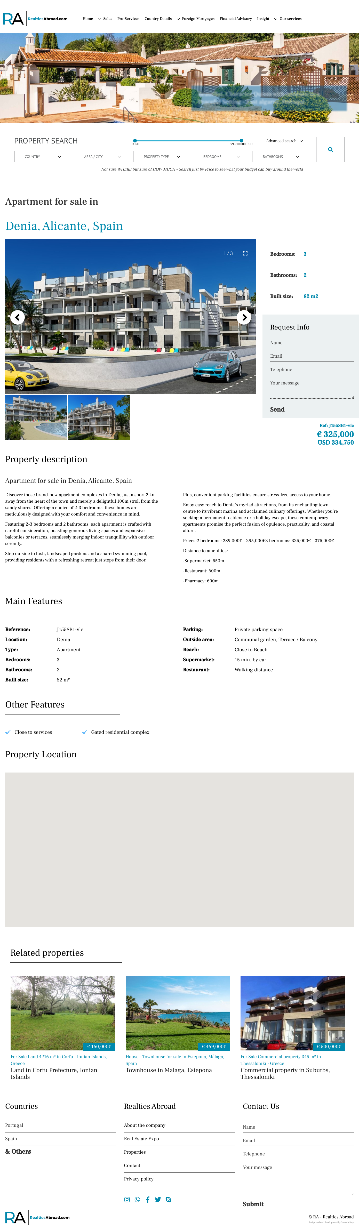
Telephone (281, 370)
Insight (263, 19)
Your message (285, 383)
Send (277, 410)
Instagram (127, 1199)
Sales (107, 19)
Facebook (148, 1199)
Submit (253, 1204)
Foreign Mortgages (198, 19)
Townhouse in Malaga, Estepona (178, 1064)
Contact (132, 1166)
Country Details (158, 19)
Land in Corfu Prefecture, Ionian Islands (63, 1067)
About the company (144, 1125)
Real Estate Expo (141, 1139)
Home (88, 19)
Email (276, 356)
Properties (135, 1152)
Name (276, 343)
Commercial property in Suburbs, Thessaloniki (293, 1067)
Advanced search (281, 141)
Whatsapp (137, 1199)
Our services (290, 19)
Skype (168, 1199)
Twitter (158, 1199)
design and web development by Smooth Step (331, 1222)
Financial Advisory (236, 19)
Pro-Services (128, 19)
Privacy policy (139, 1179)
